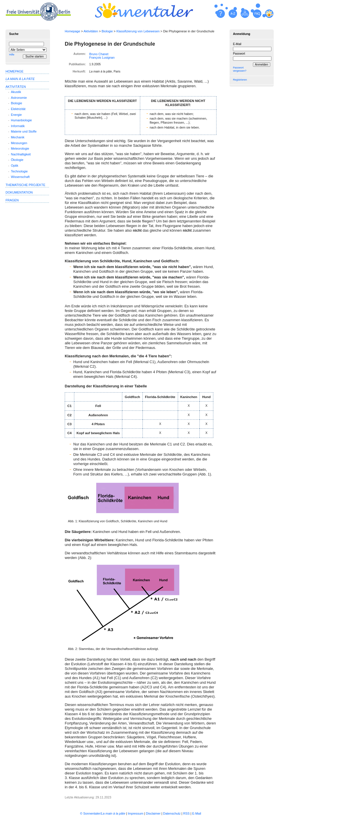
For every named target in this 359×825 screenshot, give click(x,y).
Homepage (72, 31)
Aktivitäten (91, 31)
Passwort (239, 53)
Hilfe (11, 54)
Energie (16, 114)
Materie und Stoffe (24, 131)
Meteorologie (20, 148)
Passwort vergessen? (239, 69)
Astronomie (19, 97)
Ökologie (17, 159)
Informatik (18, 126)
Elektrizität (18, 109)
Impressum (135, 813)
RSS (186, 813)
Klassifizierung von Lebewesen (138, 31)
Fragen (11, 200)
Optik (14, 165)
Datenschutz (171, 813)
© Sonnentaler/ (102, 813)
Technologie (19, 171)
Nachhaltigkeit (21, 154)
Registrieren (240, 79)
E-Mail (237, 44)
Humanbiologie (21, 120)
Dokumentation (19, 192)
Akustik (16, 92)
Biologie (107, 31)
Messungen (19, 143)
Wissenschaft (20, 177)
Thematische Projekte (25, 185)
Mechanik (18, 137)
